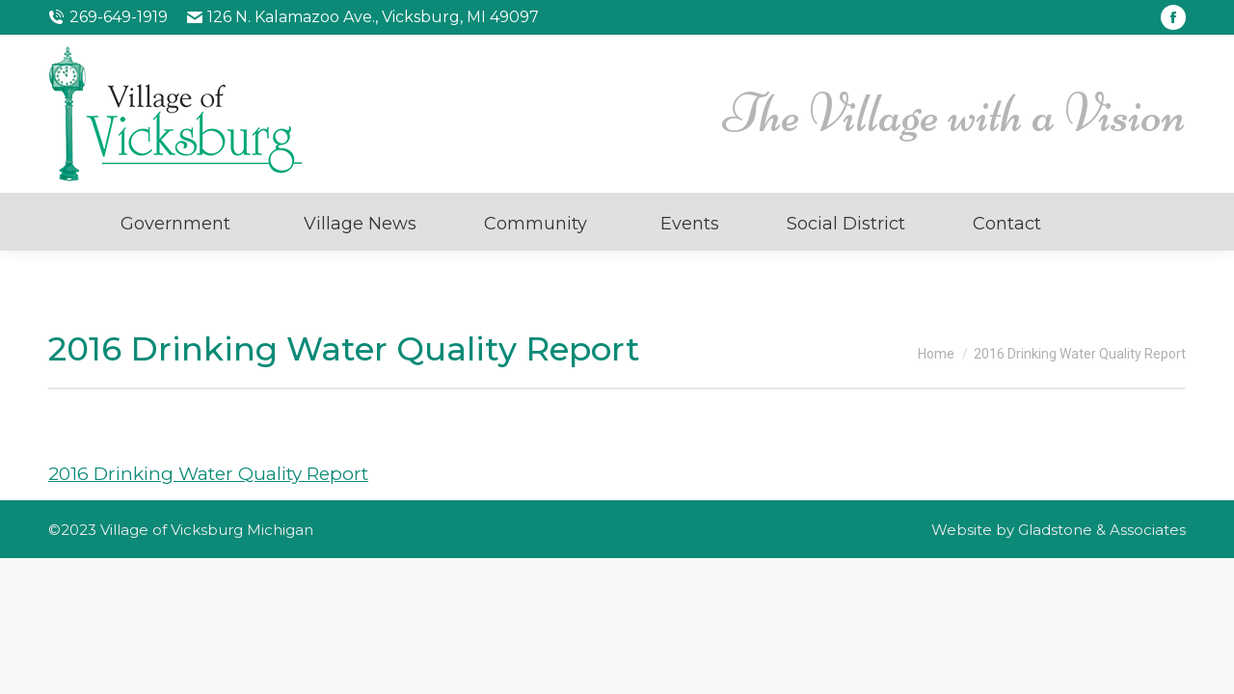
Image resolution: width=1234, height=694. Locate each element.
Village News (360, 223)
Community (535, 223)
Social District (846, 223)
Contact (1007, 223)
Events (689, 223)
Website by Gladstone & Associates (1058, 529)
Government (175, 223)
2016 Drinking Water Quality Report (208, 474)
